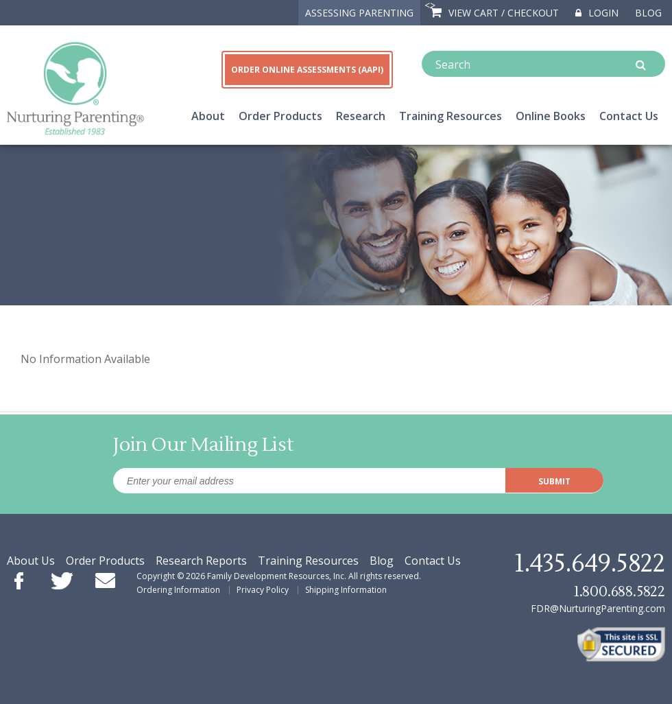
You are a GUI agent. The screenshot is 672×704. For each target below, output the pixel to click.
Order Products (280, 116)
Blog (648, 12)
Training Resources (450, 116)
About (208, 116)
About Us (31, 560)
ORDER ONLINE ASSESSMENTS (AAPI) (307, 69)
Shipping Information (346, 590)
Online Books (551, 116)
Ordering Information (178, 590)
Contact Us (628, 116)
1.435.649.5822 (589, 564)
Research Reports (201, 560)
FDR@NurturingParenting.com (598, 608)
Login (597, 12)
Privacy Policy (263, 590)
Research (360, 116)
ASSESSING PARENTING (359, 12)
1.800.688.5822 (619, 592)
